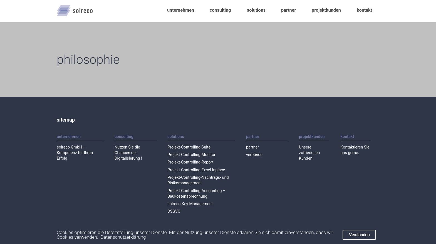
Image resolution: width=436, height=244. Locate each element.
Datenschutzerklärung (123, 237)
